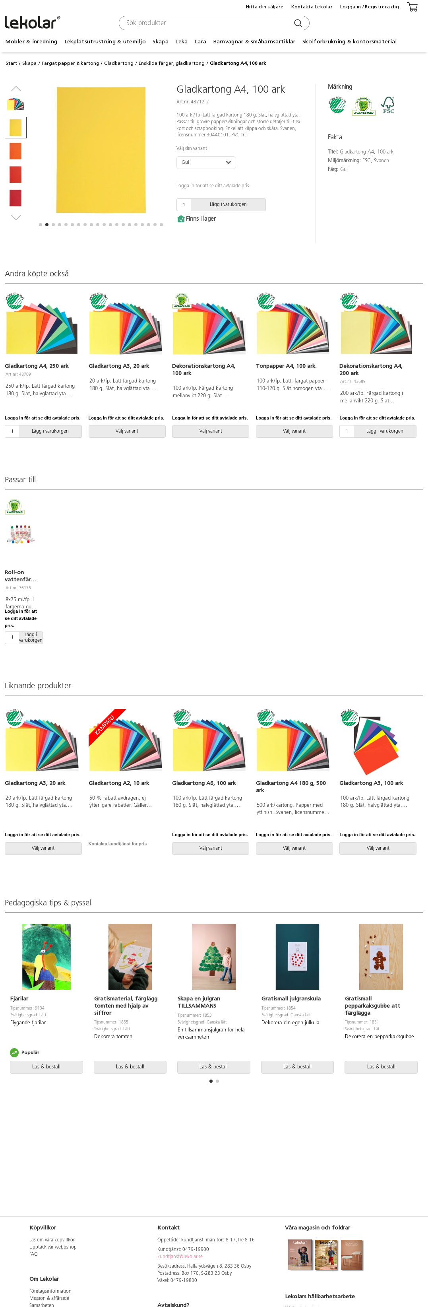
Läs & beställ (46, 1067)
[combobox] (213, 23)
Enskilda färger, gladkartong (172, 63)
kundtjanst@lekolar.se (180, 1257)
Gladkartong (119, 63)
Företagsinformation (50, 1291)
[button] (40, 224)
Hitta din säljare (265, 7)
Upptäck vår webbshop (53, 1247)
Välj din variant (191, 148)
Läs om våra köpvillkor (52, 1240)
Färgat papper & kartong (70, 63)
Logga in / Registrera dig (369, 7)
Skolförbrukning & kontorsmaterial (349, 41)
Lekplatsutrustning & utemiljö (105, 41)
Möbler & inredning (31, 41)
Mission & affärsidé (49, 1298)
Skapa (160, 41)
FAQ (33, 1254)
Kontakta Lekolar (312, 7)
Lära (200, 41)
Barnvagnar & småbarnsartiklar (254, 41)
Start (11, 63)
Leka (181, 41)
